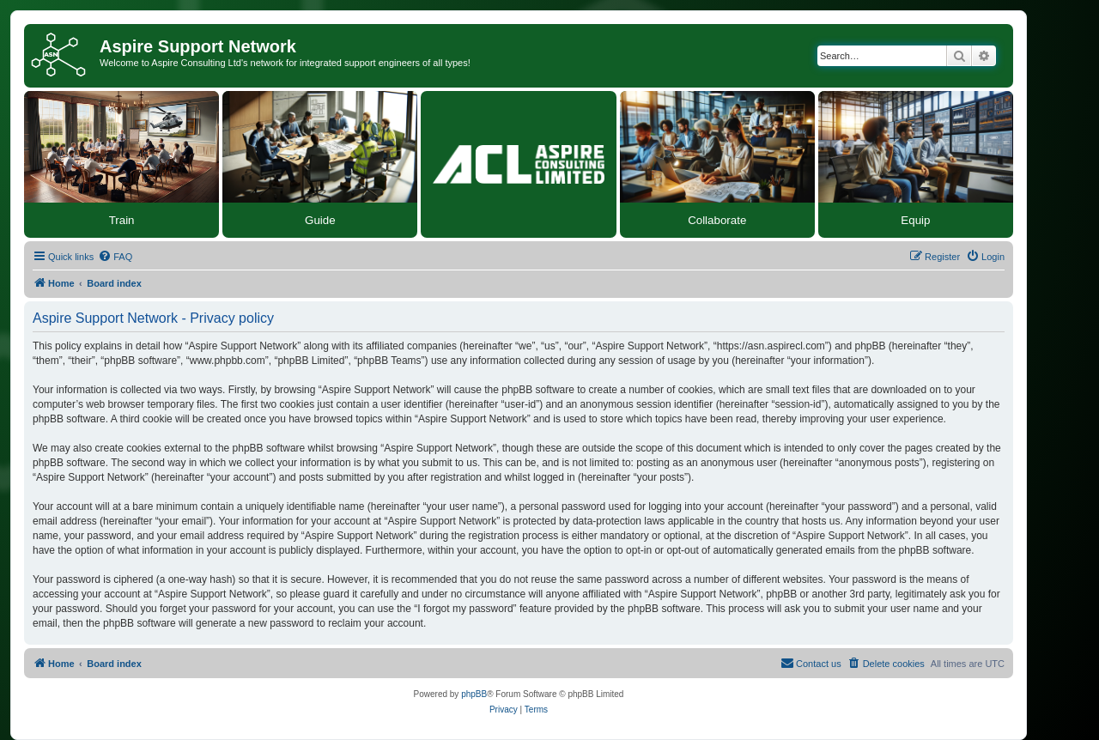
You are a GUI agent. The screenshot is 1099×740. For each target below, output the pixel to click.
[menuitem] (115, 256)
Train (122, 220)
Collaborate (717, 220)
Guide (320, 220)
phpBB (474, 694)
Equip (915, 220)
